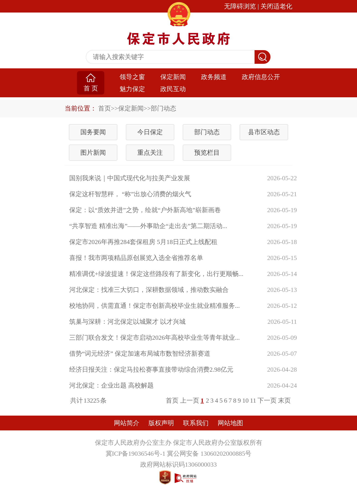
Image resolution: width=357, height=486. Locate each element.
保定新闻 (173, 76)
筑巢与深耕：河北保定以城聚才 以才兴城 (127, 321)
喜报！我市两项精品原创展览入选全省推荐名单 (136, 257)
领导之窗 (132, 76)
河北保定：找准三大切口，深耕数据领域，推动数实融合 (149, 289)
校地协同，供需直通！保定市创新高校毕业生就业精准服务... (154, 305)
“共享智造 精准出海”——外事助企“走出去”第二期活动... (148, 225)
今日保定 (150, 132)
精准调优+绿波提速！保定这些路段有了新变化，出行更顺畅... (156, 273)
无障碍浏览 (240, 6)
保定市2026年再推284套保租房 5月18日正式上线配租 (143, 241)
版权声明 (161, 423)
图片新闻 (93, 152)
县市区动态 (264, 132)
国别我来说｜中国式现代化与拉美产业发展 (129, 178)
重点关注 (150, 152)
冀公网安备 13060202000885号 (209, 453)
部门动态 (207, 132)
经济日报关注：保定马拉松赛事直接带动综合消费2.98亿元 (151, 369)
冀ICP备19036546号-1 (136, 453)
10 (245, 400)
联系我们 (196, 423)
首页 (104, 108)
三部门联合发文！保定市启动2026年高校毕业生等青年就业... (154, 337)
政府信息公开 (261, 76)
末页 (284, 400)
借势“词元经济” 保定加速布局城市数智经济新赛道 (139, 353)
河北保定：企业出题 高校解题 (111, 385)
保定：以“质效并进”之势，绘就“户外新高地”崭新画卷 (145, 209)
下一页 (267, 400)
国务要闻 (93, 132)
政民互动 (173, 89)
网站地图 (230, 423)
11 (253, 400)
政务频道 (214, 76)
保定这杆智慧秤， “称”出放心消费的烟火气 (130, 194)
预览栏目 (207, 152)
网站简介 (126, 423)
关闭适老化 (276, 6)
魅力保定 (132, 89)
